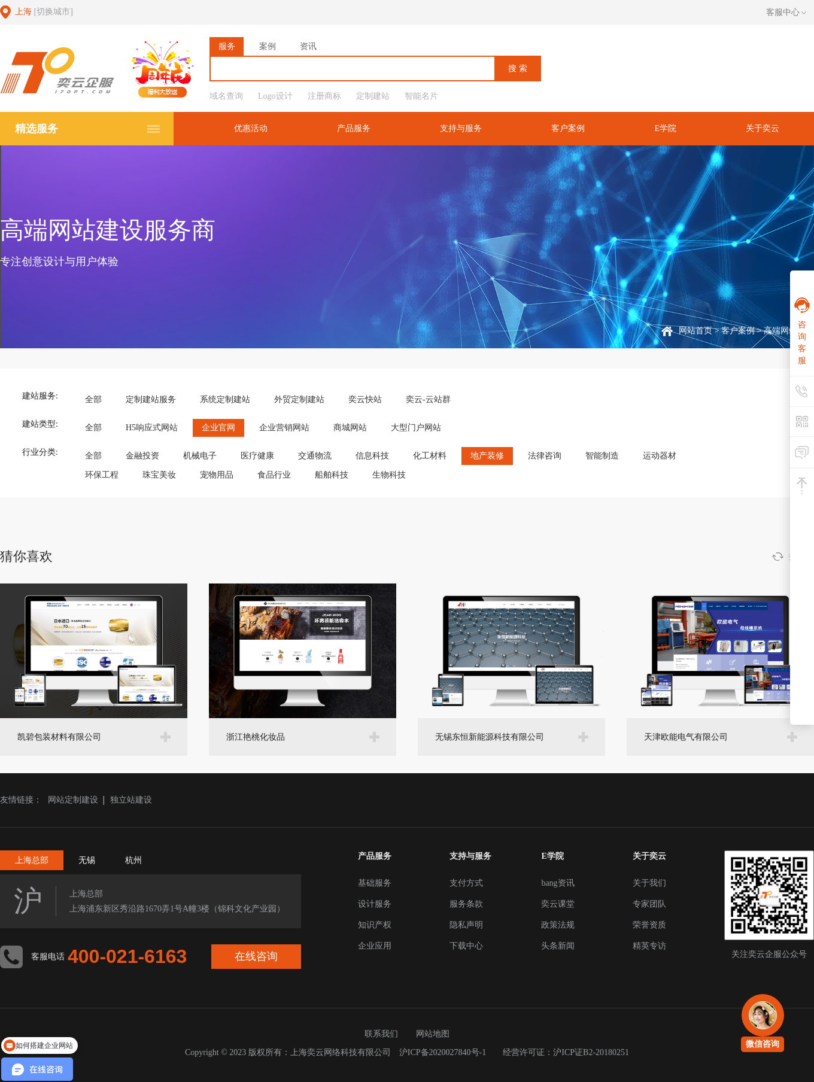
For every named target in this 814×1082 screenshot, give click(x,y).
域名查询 (226, 96)
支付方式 (466, 883)
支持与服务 (461, 128)
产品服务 (353, 128)
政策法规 (558, 924)
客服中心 (786, 13)
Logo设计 (275, 96)
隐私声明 (466, 924)
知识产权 (374, 924)
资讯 (308, 46)
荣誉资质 (649, 924)
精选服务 (36, 129)
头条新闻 (558, 945)
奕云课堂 (558, 903)
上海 (44, 11)
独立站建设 (131, 799)
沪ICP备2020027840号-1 (442, 1052)
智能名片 (421, 96)
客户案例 (568, 128)
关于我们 (649, 883)
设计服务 (374, 903)
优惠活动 (251, 128)
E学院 (665, 128)
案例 (267, 46)
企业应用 (374, 945)
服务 (226, 46)
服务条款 (466, 903)
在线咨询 (256, 956)
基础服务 (374, 883)
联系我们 (381, 1033)
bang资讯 (557, 883)
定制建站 (373, 96)
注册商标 (324, 96)
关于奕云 (762, 128)
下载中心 (466, 945)
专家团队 (649, 903)
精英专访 (649, 945)
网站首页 (695, 330)
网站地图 (432, 1033)
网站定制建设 (73, 799)
